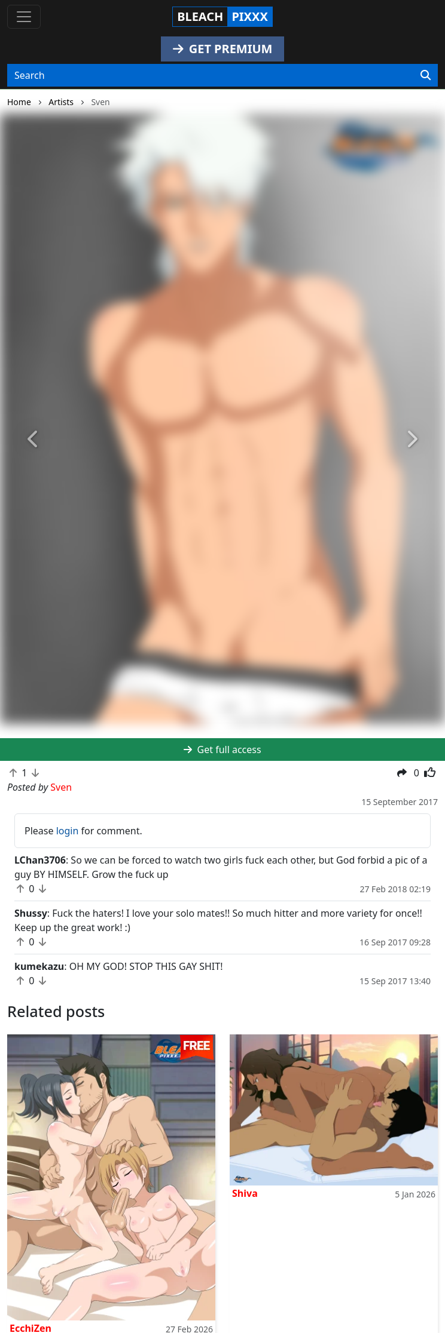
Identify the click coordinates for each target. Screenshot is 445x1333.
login (67, 830)
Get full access (222, 749)
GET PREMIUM (223, 49)
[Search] (425, 75)
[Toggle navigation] (24, 17)
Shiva (245, 1193)
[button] (33, 439)
